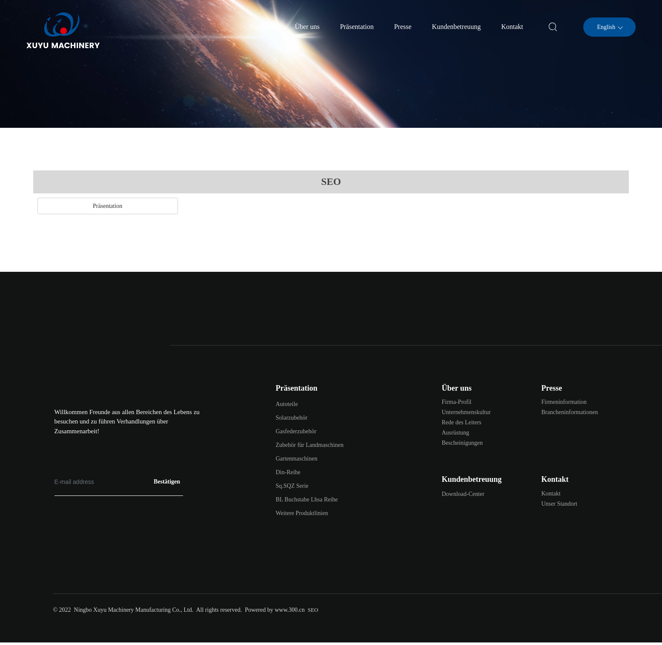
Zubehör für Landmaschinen (310, 445)
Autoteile (287, 404)
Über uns (457, 388)
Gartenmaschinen (297, 458)
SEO (313, 610)
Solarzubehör (292, 418)
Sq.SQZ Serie (292, 486)
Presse (552, 388)
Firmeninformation (564, 402)
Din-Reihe (288, 472)
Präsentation (297, 388)
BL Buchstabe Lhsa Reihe (307, 499)
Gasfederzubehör (296, 431)
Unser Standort (559, 504)
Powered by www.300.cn (275, 610)
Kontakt (555, 479)
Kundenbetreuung (472, 479)
